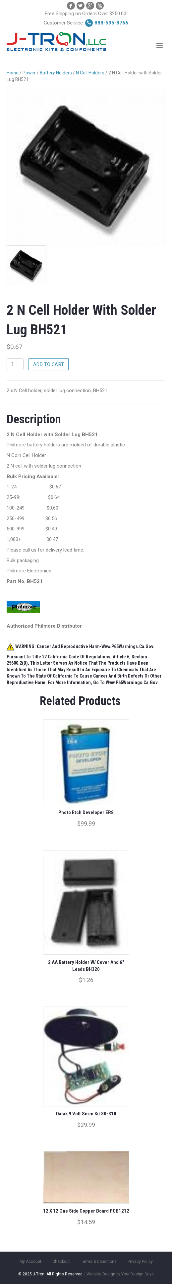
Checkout (61, 1261)
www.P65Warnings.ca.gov (131, 682)
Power (29, 72)
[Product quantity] (15, 364)
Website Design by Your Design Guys (120, 1274)
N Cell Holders (90, 72)
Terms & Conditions (99, 1261)
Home (13, 72)
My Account (30, 1261)
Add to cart (48, 364)
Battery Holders (56, 72)
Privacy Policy (140, 1261)
